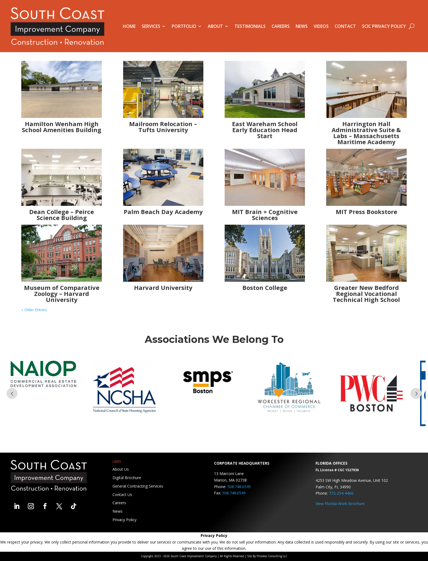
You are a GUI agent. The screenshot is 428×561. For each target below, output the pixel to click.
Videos (321, 26)
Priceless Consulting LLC (272, 556)
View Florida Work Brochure (340, 503)
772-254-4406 (341, 493)
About (215, 26)
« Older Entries (34, 309)
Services (151, 26)
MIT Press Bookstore (366, 211)
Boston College (264, 287)
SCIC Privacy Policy (384, 26)
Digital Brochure (126, 477)
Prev (12, 393)
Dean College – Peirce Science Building (61, 214)
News (302, 26)
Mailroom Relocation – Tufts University (163, 127)
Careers (281, 26)
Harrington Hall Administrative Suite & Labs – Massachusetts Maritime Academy (366, 133)
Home (129, 26)
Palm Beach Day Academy (163, 211)
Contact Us (122, 494)
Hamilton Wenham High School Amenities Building (61, 127)
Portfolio (184, 26)
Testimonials (250, 26)
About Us (120, 469)
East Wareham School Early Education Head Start (265, 130)
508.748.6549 (234, 492)
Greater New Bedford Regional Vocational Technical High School (366, 293)
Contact (345, 26)
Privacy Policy (124, 519)
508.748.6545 (239, 486)
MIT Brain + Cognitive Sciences (265, 214)
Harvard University (163, 287)
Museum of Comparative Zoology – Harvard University (61, 293)
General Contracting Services (137, 486)
